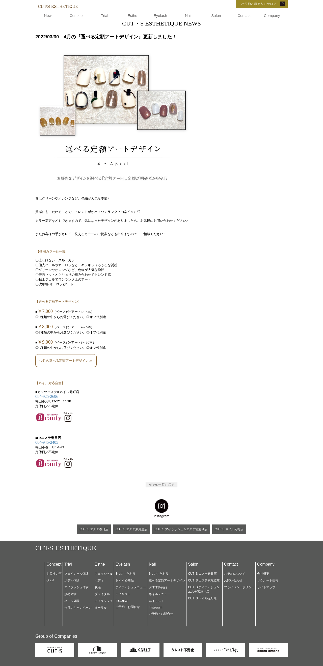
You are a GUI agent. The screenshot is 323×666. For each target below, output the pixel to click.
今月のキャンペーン (78, 607)
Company (272, 15)
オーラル (101, 607)
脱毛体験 (70, 594)
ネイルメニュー (159, 594)
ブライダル (102, 594)
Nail (188, 15)
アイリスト (123, 594)
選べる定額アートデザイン (167, 580)
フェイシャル (104, 573)
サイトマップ (266, 587)
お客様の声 (54, 573)
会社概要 (263, 573)
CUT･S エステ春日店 (93, 529)
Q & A (50, 580)
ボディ (99, 580)
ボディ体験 (71, 580)
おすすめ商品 (125, 580)
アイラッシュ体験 (76, 587)
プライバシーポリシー (239, 587)
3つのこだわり (126, 573)
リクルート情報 (267, 580)
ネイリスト (156, 601)
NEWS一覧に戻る (161, 485)
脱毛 (98, 587)
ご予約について (234, 573)
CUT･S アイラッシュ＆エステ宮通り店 (180, 529)
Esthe (132, 15)
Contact (244, 15)
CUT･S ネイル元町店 (229, 529)
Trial (104, 15)
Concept (77, 15)
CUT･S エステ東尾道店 (131, 529)
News (48, 15)
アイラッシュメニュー (131, 587)
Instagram (122, 600)
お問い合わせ (233, 580)
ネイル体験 (71, 601)
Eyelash (160, 15)
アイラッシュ (104, 601)
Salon (216, 15)
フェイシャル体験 (76, 573)
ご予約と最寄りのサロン (255, 4)
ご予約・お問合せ (128, 607)
